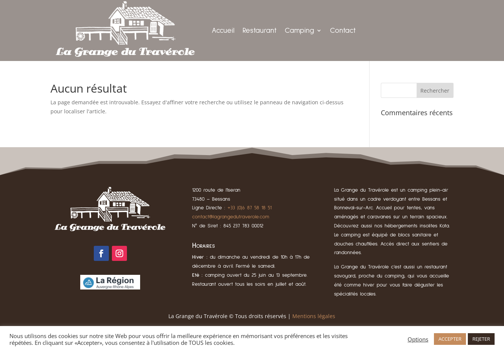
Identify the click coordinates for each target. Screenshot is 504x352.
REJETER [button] (481, 338)
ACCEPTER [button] (449, 338)
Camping (299, 30)
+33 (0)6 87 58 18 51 (250, 207)
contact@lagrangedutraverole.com (230, 216)
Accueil (223, 30)
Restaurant (259, 30)
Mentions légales (313, 316)
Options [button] (418, 339)
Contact (343, 30)
